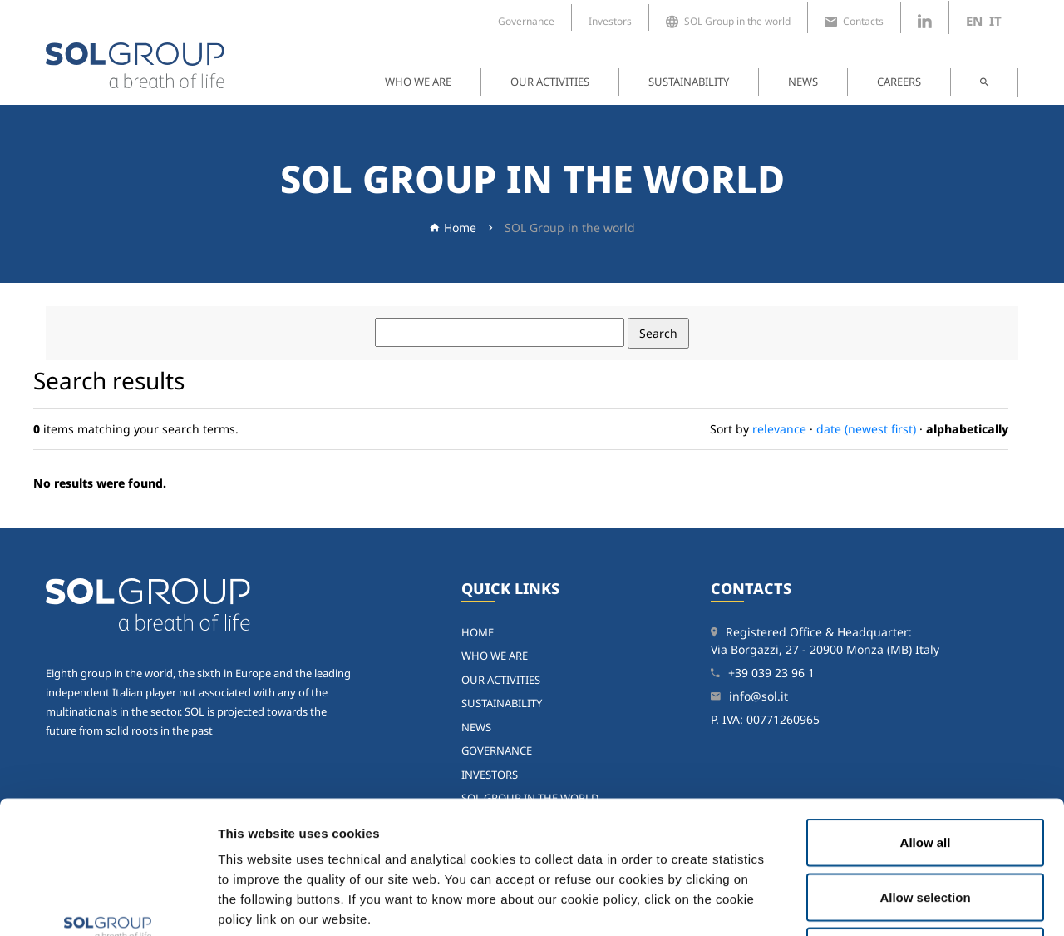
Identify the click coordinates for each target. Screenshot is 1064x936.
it (995, 20)
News (803, 81)
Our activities (549, 81)
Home (460, 227)
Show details (864, 903)
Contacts (854, 21)
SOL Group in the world (728, 21)
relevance (779, 429)
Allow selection (924, 772)
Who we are (418, 81)
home (477, 632)
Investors (610, 21)
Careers (899, 81)
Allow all (925, 718)
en (974, 20)
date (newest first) (866, 429)
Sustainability (688, 81)
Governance (526, 21)
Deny (925, 827)
